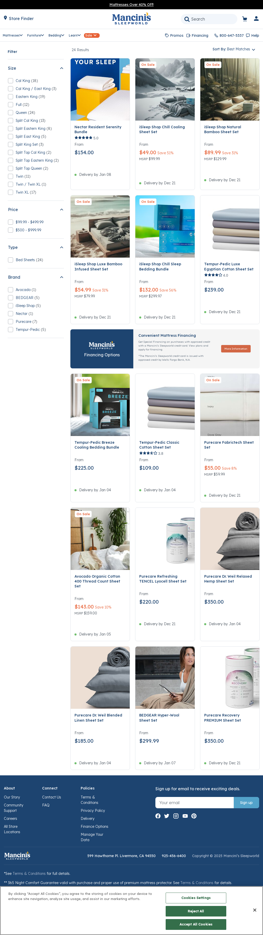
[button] (256, 19)
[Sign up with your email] (194, 802)
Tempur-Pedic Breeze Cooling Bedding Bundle (96, 445)
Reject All (196, 911)
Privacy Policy (93, 810)
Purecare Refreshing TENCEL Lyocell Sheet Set (162, 579)
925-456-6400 (174, 856)
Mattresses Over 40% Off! (131, 4)
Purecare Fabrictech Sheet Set (229, 445)
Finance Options (94, 826)
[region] (131, 910)
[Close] (254, 910)
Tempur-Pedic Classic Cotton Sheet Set (159, 445)
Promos (176, 35)
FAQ (46, 805)
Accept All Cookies (196, 924)
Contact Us (51, 797)
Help (255, 35)
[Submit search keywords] (187, 19)
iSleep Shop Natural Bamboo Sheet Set (222, 129)
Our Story (12, 797)
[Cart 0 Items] (247, 20)
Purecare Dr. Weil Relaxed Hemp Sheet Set (228, 579)
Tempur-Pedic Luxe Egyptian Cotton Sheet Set (228, 266)
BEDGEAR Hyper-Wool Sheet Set (159, 717)
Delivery (88, 818)
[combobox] (209, 19)
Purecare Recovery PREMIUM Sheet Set (222, 717)
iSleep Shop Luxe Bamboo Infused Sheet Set (98, 266)
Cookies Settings (196, 898)
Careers (10, 818)
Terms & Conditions (29, 873)
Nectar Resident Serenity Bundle (97, 129)
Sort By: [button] (231, 49)
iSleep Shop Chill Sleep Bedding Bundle (160, 266)
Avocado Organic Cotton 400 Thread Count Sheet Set (97, 581)
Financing (200, 35)
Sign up (246, 802)
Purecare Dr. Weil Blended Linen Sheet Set (98, 717)
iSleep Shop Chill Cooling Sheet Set (162, 129)
